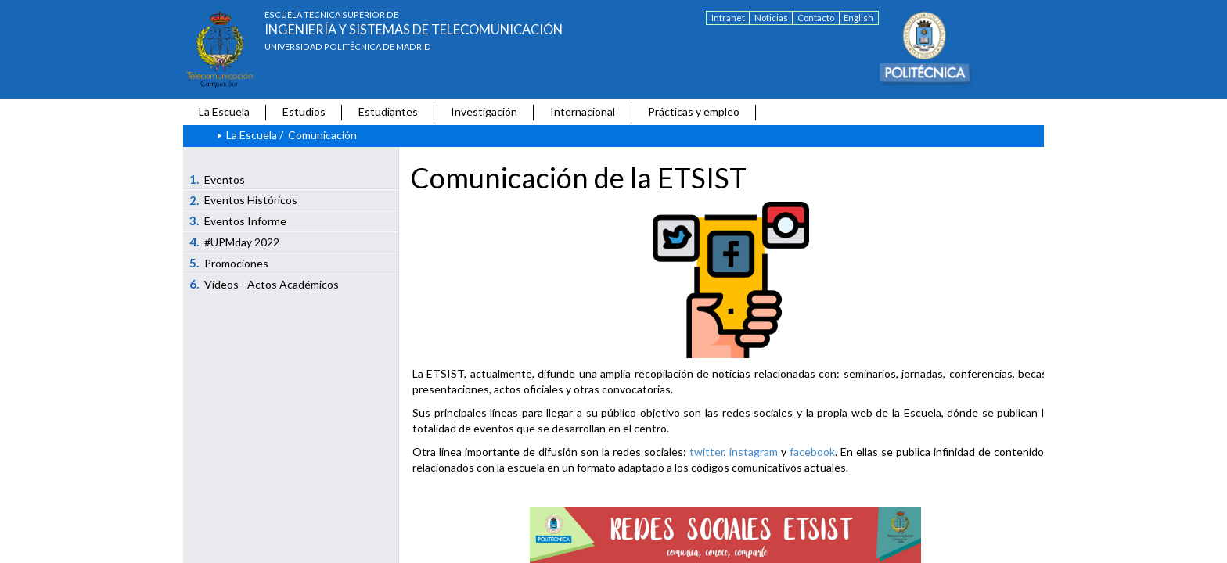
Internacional (582, 111)
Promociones (229, 263)
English (858, 18)
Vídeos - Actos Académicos (264, 284)
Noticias (771, 18)
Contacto (815, 18)
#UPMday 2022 (234, 242)
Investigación (484, 111)
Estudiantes (388, 111)
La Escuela (224, 111)
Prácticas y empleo (693, 111)
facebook (812, 451)
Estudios (304, 111)
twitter (706, 451)
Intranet (728, 18)
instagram (753, 451)
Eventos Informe (238, 220)
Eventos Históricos (243, 200)
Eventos (217, 179)
